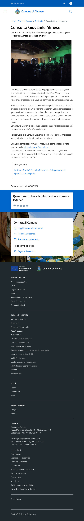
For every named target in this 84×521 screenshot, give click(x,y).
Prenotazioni (16, 453)
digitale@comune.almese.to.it (28, 438)
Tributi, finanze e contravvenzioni (24, 365)
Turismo (14, 369)
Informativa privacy (18, 473)
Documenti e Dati (18, 305)
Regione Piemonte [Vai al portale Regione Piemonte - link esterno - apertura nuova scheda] (17, 3)
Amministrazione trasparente (22, 469)
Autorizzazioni (16, 334)
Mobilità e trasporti (18, 358)
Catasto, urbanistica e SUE (21, 338)
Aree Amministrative (19, 281)
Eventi (13, 413)
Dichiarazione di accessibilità (22, 484)
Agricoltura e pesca (18, 319)
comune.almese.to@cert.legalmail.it (29, 441)
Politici (13, 293)
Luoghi (13, 409)
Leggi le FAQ (16, 450)
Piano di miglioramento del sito (23, 488)
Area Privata (16, 498)
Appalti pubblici (17, 330)
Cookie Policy (16, 477)
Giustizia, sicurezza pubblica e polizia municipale (30, 350)
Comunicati (15, 391)
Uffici (13, 285)
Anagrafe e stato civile (20, 326)
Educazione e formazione (21, 346)
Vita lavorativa (16, 373)
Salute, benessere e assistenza (23, 361)
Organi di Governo (18, 289)
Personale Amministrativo (21, 297)
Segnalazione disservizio (20, 457)
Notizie (13, 387)
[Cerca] (70, 11)
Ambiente (15, 323)
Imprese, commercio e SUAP (22, 354)
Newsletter (15, 465)
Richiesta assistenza (19, 461)
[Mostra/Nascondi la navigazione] (4, 11)
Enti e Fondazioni (18, 301)
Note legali (15, 481)
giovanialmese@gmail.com (36, 147)
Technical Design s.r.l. (27, 514)
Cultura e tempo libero (20, 342)
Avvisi (13, 395)
